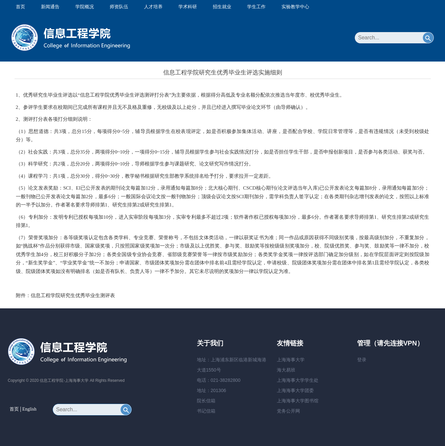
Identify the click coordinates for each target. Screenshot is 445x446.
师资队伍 (119, 6)
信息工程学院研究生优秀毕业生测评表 (73, 295)
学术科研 (187, 6)
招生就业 (222, 6)
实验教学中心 (295, 6)
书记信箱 (206, 411)
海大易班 (286, 370)
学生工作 (256, 6)
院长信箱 (206, 400)
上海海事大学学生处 (297, 380)
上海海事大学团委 (295, 390)
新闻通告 (50, 6)
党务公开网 (288, 411)
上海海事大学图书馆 (297, 400)
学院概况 (84, 6)
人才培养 (153, 6)
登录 (361, 359)
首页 (20, 6)
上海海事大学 (291, 359)
